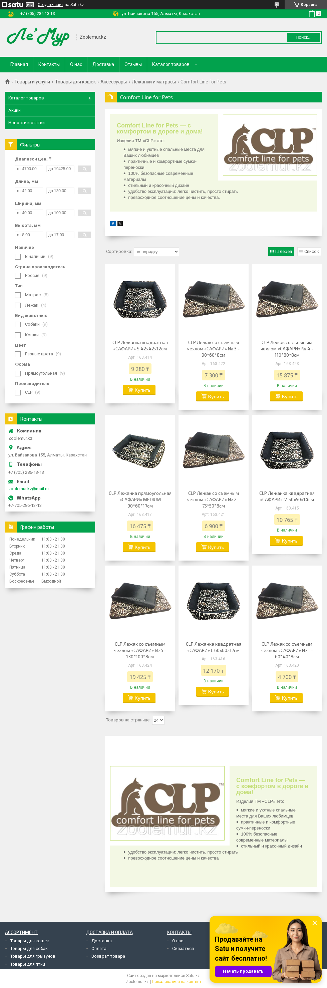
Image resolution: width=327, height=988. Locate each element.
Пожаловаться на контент (176, 981)
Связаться (183, 948)
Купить (142, 390)
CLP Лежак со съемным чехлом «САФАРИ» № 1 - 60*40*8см (287, 650)
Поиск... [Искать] (304, 37)
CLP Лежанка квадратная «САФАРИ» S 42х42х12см (140, 345)
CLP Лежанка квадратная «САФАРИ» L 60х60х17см (213, 647)
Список (311, 251)
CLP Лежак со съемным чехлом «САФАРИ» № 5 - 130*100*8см (140, 650)
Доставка (103, 64)
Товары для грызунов (32, 956)
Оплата (98, 948)
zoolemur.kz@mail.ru (28, 488)
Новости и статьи (26, 122)
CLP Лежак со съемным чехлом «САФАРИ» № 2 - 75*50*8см (213, 499)
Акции (14, 110)
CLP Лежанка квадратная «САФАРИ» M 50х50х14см (287, 496)
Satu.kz (193, 975)
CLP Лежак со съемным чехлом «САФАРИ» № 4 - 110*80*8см (287, 348)
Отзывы (133, 64)
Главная (19, 64)
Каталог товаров (171, 64)
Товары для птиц (27, 964)
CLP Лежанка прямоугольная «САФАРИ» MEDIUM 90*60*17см (140, 499)
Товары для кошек (75, 81)
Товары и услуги (32, 81)
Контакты (49, 64)
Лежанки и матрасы (154, 81)
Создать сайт (50, 4)
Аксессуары (113, 81)
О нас (76, 64)
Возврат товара (108, 956)
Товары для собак (29, 948)
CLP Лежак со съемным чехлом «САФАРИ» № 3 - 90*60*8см (213, 348)
